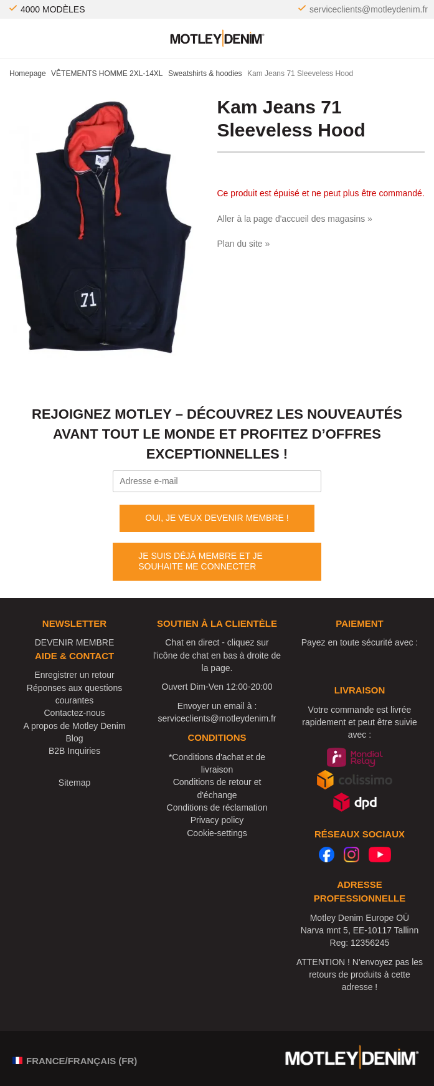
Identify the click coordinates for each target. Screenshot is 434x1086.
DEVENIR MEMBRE (75, 642)
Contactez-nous (74, 713)
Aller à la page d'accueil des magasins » (294, 219)
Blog (74, 738)
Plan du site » (243, 244)
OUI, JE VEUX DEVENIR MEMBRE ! (216, 518)
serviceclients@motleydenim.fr (368, 9)
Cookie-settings (217, 833)
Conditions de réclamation (217, 807)
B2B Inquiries (74, 751)
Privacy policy (217, 820)
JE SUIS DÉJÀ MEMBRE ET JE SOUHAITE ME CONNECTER (200, 561)
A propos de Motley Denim (74, 726)
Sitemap (74, 783)
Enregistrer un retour (74, 675)
